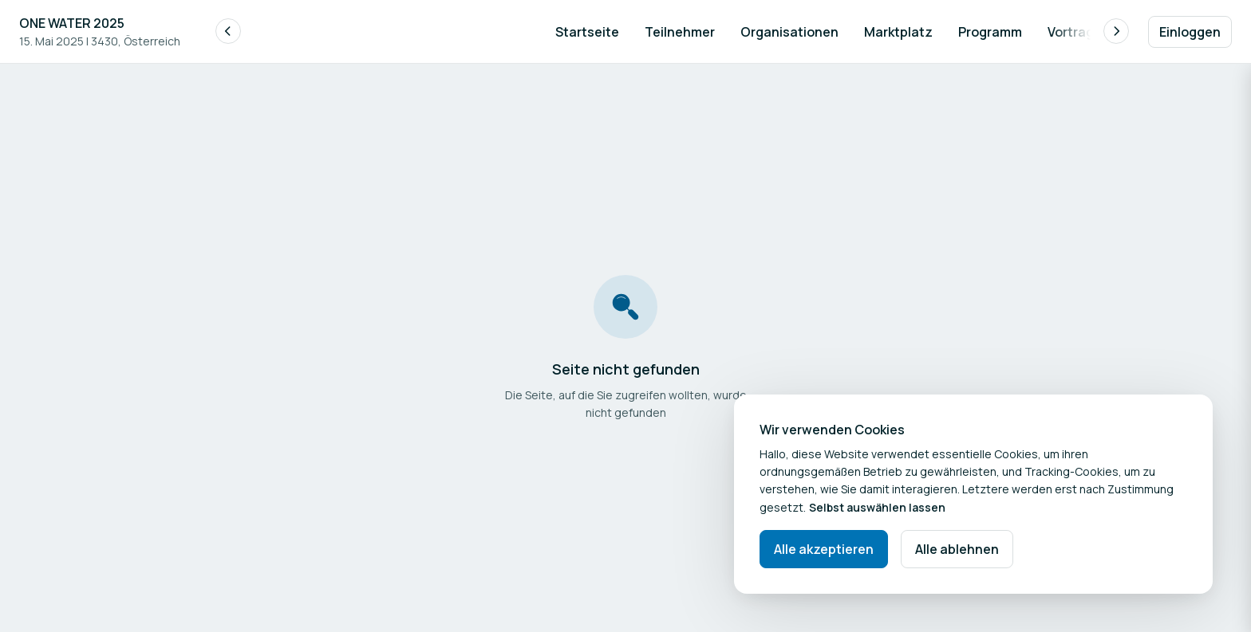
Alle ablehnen (957, 549)
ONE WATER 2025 (71, 23)
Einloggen (1190, 32)
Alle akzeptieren (824, 549)
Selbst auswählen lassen (877, 507)
